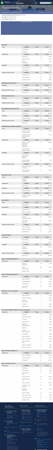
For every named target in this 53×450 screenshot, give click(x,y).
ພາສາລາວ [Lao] (31, 5)
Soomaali (12, 5)
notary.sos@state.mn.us (42, 446)
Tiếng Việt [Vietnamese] (18, 5)
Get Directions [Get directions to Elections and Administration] (10, 438)
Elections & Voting (10, 8)
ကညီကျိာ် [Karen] (49, 5)
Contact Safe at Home (27, 425)
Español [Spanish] (3, 5)
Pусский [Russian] (22, 5)
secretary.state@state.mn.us (13, 432)
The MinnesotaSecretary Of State (13, 2)
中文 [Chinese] (26, 5)
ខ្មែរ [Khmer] (41, 5)
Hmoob (7, 5)
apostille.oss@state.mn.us (43, 442)
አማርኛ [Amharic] (45, 5)
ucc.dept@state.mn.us (42, 444)
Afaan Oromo (36, 5)
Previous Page (49, 12)
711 (15, 418)
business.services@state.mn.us (44, 439)
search (36, 2)
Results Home (42, 12)
